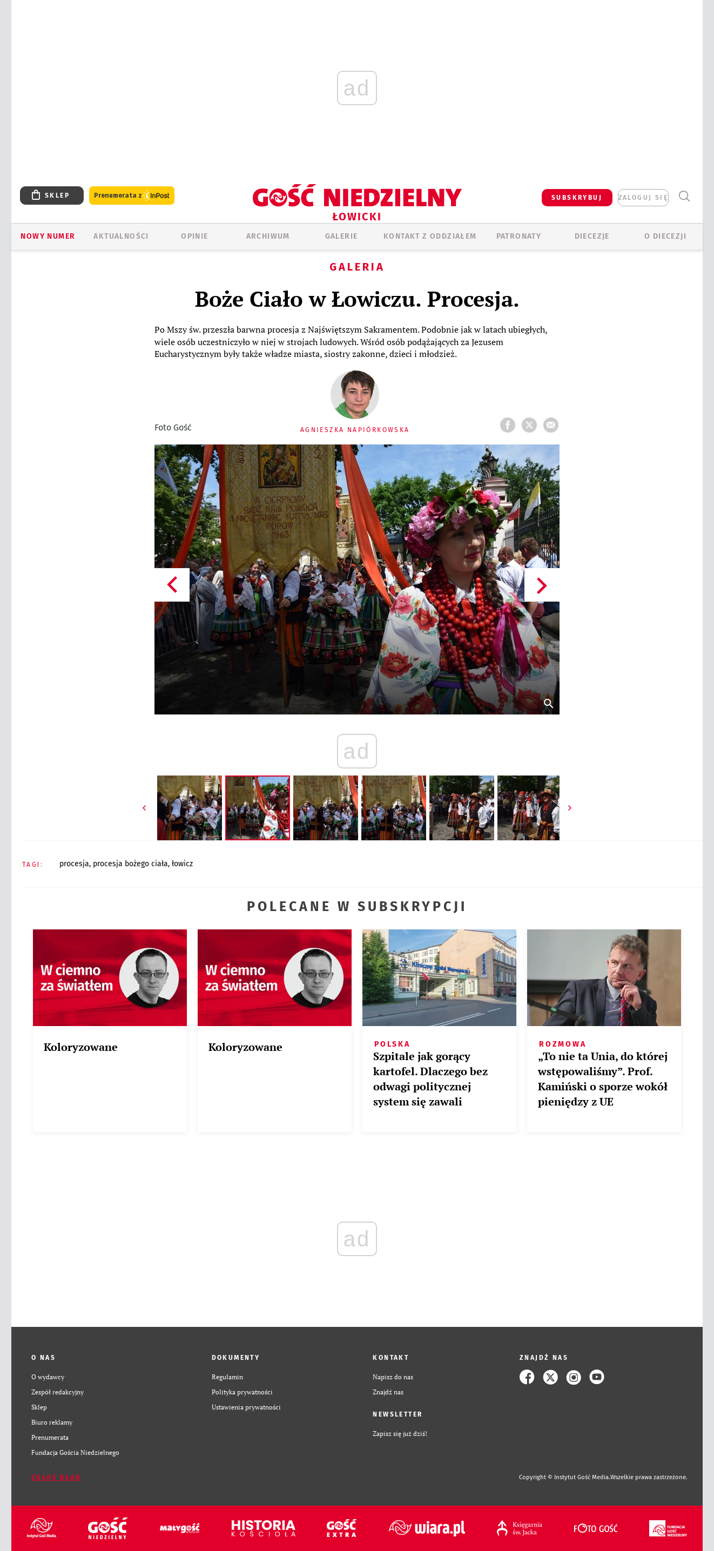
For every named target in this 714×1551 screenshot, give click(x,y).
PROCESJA (74, 863)
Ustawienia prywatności (246, 1407)
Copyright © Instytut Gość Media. (564, 1477)
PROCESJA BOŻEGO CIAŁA (130, 863)
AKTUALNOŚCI (121, 236)
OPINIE (194, 236)
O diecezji (665, 236)
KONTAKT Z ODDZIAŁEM (430, 236)
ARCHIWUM (268, 236)
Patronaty (519, 236)
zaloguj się (643, 197)
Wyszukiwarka (684, 196)
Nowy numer (48, 236)
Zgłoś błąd (56, 1477)
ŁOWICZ (182, 863)
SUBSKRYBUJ (576, 197)
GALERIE (341, 236)
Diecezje (592, 236)
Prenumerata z (132, 196)
